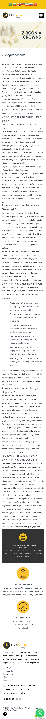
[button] (41, 15)
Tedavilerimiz (8, 674)
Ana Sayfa (7, 668)
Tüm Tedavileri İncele (23, 584)
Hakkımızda (8, 671)
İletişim (6, 680)
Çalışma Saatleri (23, 618)
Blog (5, 677)
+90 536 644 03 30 (12, 699)
